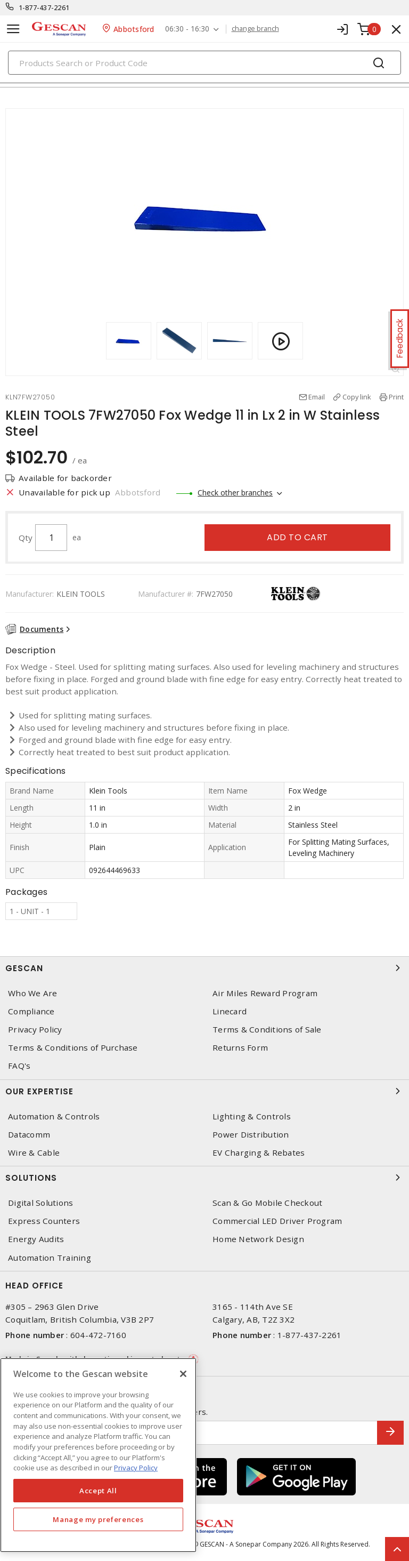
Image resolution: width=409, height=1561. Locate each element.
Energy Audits (36, 1239)
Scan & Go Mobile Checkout (267, 1203)
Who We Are (33, 993)
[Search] (204, 63)
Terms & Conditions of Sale (267, 1029)
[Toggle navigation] (13, 29)
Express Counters (44, 1221)
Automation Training (49, 1258)
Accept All (98, 1490)
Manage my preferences (98, 1519)
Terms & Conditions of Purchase (73, 1048)
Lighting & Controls (251, 1116)
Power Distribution (250, 1135)
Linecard (229, 1011)
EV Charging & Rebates (258, 1153)
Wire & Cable (34, 1153)
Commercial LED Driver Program (277, 1221)
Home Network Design (258, 1239)
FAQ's (19, 1066)
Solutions (204, 1177)
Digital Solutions (40, 1203)
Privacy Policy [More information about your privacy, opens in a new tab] (136, 1467)
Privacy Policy (35, 1029)
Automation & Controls (54, 1116)
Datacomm (29, 1135)
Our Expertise (204, 1091)
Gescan (204, 968)
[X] (183, 1374)
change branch (255, 29)
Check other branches (235, 492)
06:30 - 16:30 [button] (187, 29)
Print (396, 397)
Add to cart (297, 537)
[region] (98, 1455)
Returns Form (240, 1048)
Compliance (31, 1011)
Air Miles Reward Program (264, 993)
